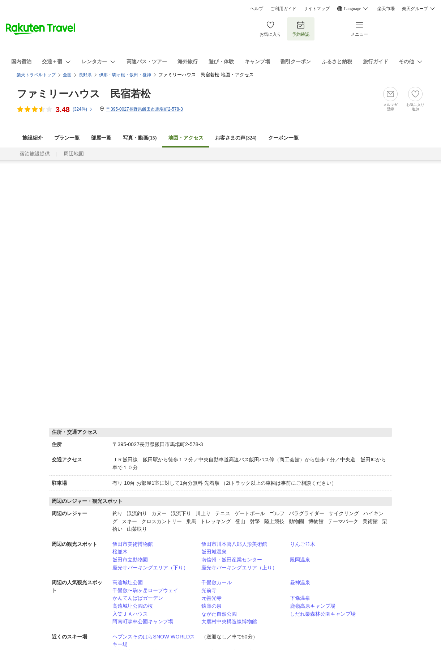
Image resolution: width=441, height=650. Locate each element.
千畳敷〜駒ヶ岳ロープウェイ (145, 590)
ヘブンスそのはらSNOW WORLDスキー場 (153, 640)
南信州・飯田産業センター (231, 560)
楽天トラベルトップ (36, 74)
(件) (83, 109)
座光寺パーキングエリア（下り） (150, 567)
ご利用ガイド (283, 8)
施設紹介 (32, 138)
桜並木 (120, 552)
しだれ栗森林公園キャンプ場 (323, 614)
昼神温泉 (300, 582)
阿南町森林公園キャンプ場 (142, 621)
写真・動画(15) (140, 138)
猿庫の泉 (211, 606)
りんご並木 (302, 544)
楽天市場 (386, 8)
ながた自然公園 (219, 614)
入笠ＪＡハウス (130, 614)
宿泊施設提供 (35, 154)
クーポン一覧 (283, 138)
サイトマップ (317, 8)
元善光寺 (211, 598)
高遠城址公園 (127, 582)
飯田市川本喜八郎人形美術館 (234, 544)
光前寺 (209, 590)
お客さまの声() (235, 138)
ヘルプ (256, 8)
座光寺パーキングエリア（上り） (239, 567)
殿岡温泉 (300, 560)
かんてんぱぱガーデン (137, 598)
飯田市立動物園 (130, 560)
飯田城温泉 (214, 552)
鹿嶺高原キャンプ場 (312, 606)
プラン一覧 (67, 138)
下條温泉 (300, 598)
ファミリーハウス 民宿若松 (84, 93)
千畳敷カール (216, 582)
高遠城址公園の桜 (132, 606)
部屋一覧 (101, 138)
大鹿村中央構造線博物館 (229, 621)
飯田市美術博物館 (132, 544)
